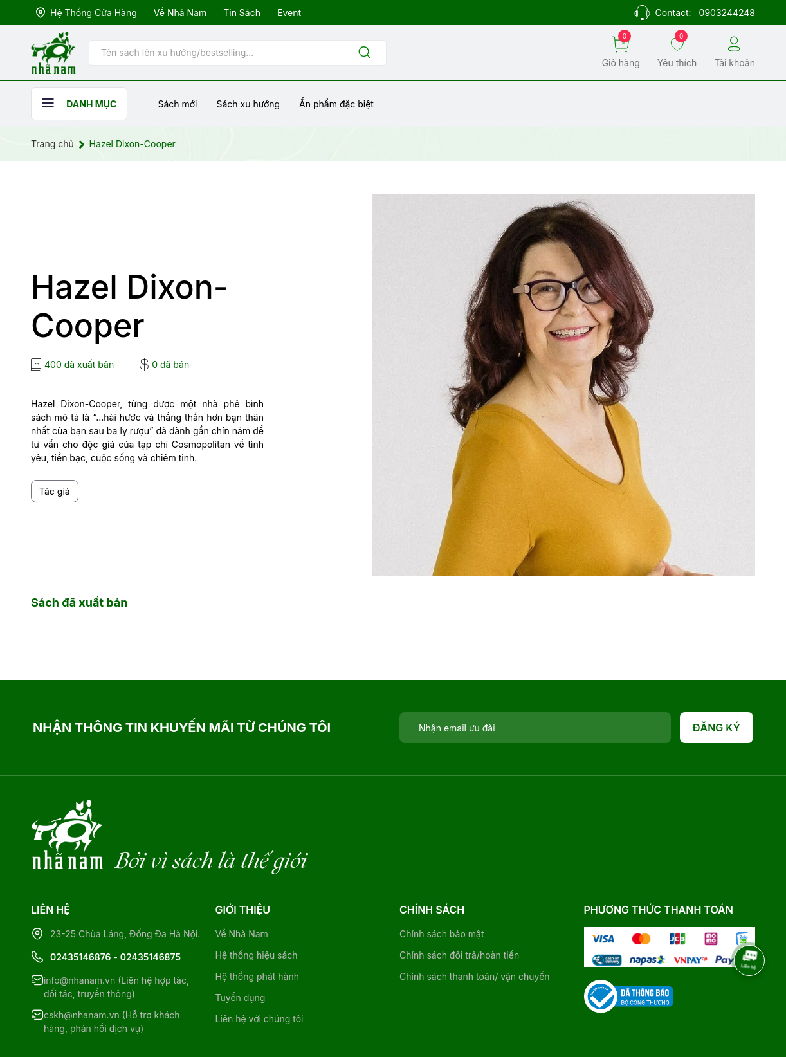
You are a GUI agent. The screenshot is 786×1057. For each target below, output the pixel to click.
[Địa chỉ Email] (535, 727)
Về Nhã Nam (180, 12)
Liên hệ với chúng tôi (259, 965)
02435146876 (80, 904)
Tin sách (241, 12)
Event (289, 12)
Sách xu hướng (248, 103)
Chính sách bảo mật (441, 881)
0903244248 (727, 12)
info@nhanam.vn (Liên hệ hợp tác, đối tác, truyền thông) (116, 934)
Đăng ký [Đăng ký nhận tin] (717, 727)
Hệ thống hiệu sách (256, 902)
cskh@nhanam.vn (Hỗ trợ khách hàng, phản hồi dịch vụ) (112, 969)
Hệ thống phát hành (257, 923)
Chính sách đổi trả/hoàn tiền (459, 902)
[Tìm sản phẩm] (238, 53)
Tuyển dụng (240, 944)
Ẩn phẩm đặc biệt (336, 103)
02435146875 (150, 904)
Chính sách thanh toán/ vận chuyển (474, 923)
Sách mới (177, 103)
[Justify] (364, 53)
